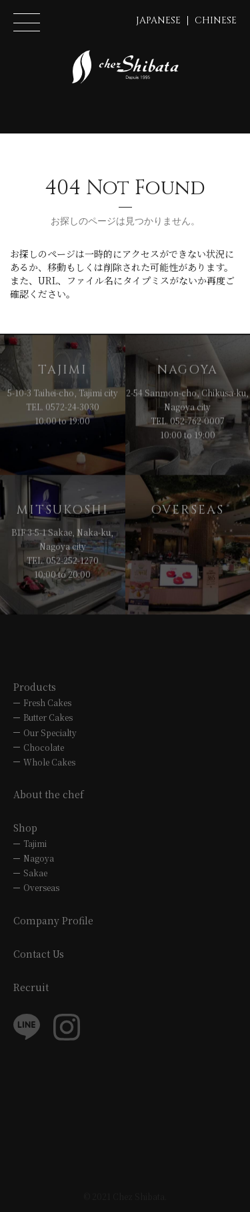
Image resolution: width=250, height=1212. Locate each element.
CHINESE (216, 20)
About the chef (48, 794)
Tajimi (35, 843)
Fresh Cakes (47, 702)
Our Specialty (50, 732)
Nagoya (38, 858)
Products (34, 686)
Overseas (41, 887)
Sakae (35, 872)
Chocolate (43, 747)
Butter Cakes (48, 717)
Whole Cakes (49, 762)
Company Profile (53, 920)
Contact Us (38, 953)
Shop (25, 827)
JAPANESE (158, 20)
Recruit (31, 987)
